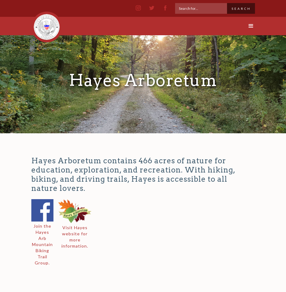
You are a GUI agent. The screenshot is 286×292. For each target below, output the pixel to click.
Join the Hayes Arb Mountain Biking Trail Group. (42, 244)
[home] (46, 24)
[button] (246, 26)
